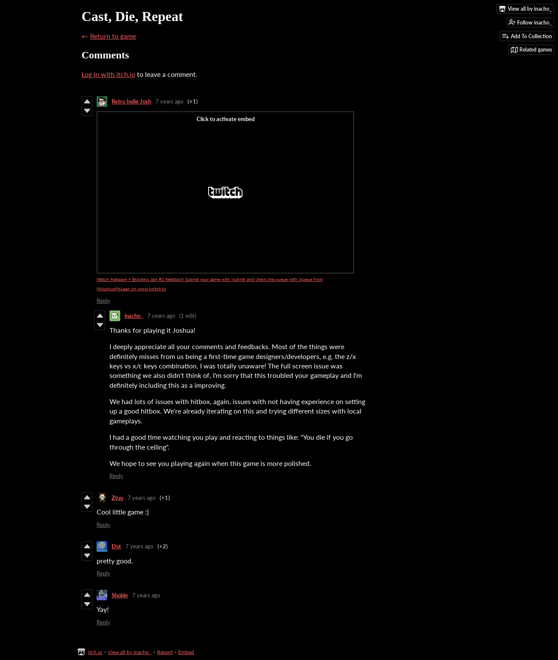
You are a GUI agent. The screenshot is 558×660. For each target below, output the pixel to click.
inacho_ (133, 315)
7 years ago (169, 101)
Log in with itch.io (108, 74)
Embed (186, 652)
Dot (116, 546)
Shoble (120, 595)
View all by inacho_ (130, 652)
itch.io (95, 652)
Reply (103, 300)
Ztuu (117, 497)
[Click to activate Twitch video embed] (225, 192)
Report (165, 652)
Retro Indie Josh (131, 101)
